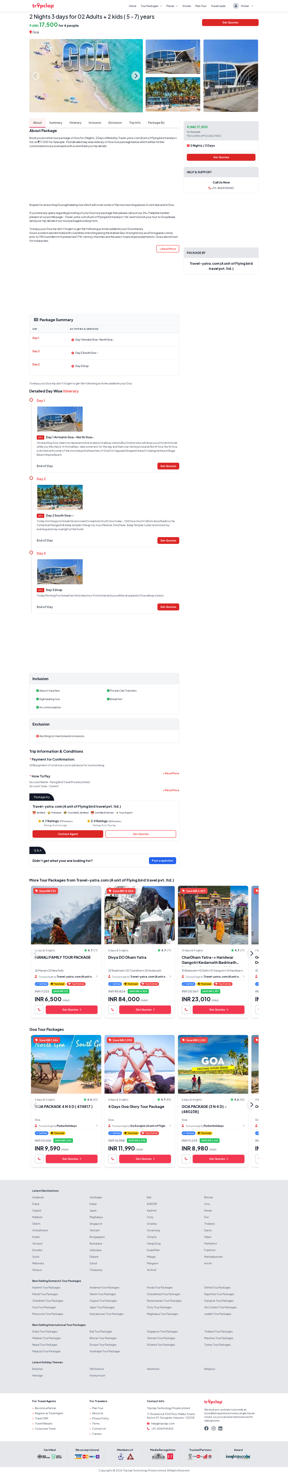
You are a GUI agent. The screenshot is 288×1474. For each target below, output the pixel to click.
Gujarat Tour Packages (103, 1300)
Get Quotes (230, 22)
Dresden (37, 1250)
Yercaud (37, 1243)
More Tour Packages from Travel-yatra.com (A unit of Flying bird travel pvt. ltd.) (101, 880)
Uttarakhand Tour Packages (163, 1294)
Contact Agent (68, 834)
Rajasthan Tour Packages (219, 1294)
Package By (156, 122)
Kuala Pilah (153, 1250)
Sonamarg (153, 1230)
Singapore (96, 1223)
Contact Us (99, 1428)
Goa (36, 32)
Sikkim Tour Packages (103, 1294)
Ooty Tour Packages (159, 1307)
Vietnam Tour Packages (161, 1338)
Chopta (151, 1236)
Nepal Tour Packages (44, 1344)
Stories (186, 6)
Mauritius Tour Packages (218, 1338)
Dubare (94, 1256)
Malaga (151, 1256)
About (37, 122)
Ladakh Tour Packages (217, 1313)
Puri (206, 1217)
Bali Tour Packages (101, 1331)
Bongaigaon (97, 1236)
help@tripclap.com (163, 1423)
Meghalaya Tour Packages (162, 1313)
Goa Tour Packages (46, 1029)
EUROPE (152, 1203)
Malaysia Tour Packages (46, 1351)
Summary (55, 122)
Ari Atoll (151, 1269)
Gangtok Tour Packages (219, 1300)
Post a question (162, 860)
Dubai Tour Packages (44, 1331)
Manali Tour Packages (45, 1294)
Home (132, 6)
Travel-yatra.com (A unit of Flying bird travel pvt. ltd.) (97, 217)
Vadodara (96, 1250)
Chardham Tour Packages (47, 1300)
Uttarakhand (40, 1230)
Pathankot (210, 1243)
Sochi (35, 1256)
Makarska (38, 1263)
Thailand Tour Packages (218, 1331)
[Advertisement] (104, 175)
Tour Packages (151, 6)
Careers (97, 1433)
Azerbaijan (96, 1197)
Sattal (93, 1263)
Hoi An (208, 1263)
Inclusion (95, 122)
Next (135, 75)
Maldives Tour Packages (46, 1338)
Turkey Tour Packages (217, 1344)
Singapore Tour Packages (162, 1331)
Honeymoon (97, 1375)
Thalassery (96, 1269)
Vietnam (95, 1230)
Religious (209, 1368)
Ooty (150, 1217)
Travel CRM (41, 1418)
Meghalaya (96, 1217)
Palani (207, 1236)
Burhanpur (96, 1243)
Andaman (38, 1197)
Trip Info (135, 122)
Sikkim (36, 1223)
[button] (167, 248)
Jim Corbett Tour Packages (220, 1307)
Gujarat (37, 1210)
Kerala (208, 1210)
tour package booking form (80, 220)
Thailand (209, 1223)
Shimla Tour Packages (217, 1287)
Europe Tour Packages (103, 1344)
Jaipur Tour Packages (102, 1307)
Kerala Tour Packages (160, 1287)
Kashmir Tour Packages (46, 1287)
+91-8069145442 (221, 188)
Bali (149, 1197)
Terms (96, 1423)
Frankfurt (210, 1250)
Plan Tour (200, 6)
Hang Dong (154, 1243)
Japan (93, 1210)
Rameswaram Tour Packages (164, 1300)
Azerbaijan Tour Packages (105, 1351)
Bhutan (208, 1197)
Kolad (35, 1236)
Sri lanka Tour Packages (161, 1344)
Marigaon (152, 1263)
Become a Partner (45, 1408)
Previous (35, 75)
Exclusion (115, 122)
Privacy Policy (100, 1418)
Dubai (35, 1203)
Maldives (37, 1217)
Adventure (153, 1368)
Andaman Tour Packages (104, 1287)
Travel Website (43, 1423)
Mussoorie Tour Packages (47, 1313)
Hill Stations (97, 1368)
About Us (97, 1413)
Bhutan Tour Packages (103, 1338)
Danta (208, 1230)
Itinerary (75, 122)
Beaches (37, 1368)
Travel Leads (218, 6)
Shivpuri (37, 1269)
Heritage (37, 1375)
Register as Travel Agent (49, 1413)
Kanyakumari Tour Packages (107, 1313)
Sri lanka (152, 1223)
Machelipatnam (213, 1256)
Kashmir (152, 1210)
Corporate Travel (45, 1428)
